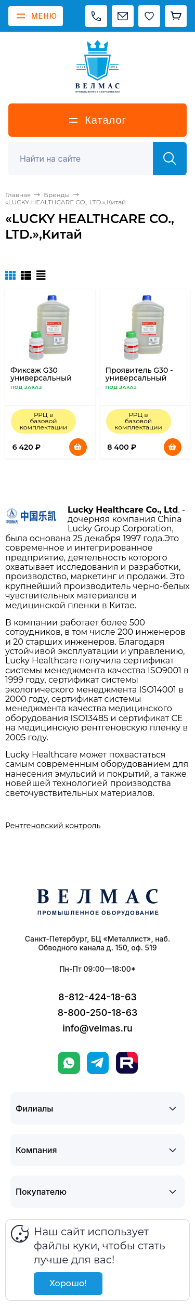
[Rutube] (127, 1063)
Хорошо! (67, 1283)
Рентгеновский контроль (52, 825)
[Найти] (170, 158)
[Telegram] (98, 1063)
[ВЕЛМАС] (97, 66)
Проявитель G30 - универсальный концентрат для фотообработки (139, 381)
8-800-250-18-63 (98, 1012)
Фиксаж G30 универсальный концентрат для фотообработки (41, 381)
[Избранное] (149, 16)
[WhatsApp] (69, 1063)
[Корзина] (176, 16)
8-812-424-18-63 (97, 996)
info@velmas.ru (97, 1028)
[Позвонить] (96, 16)
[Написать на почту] (123, 16)
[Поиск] (86, 158)
